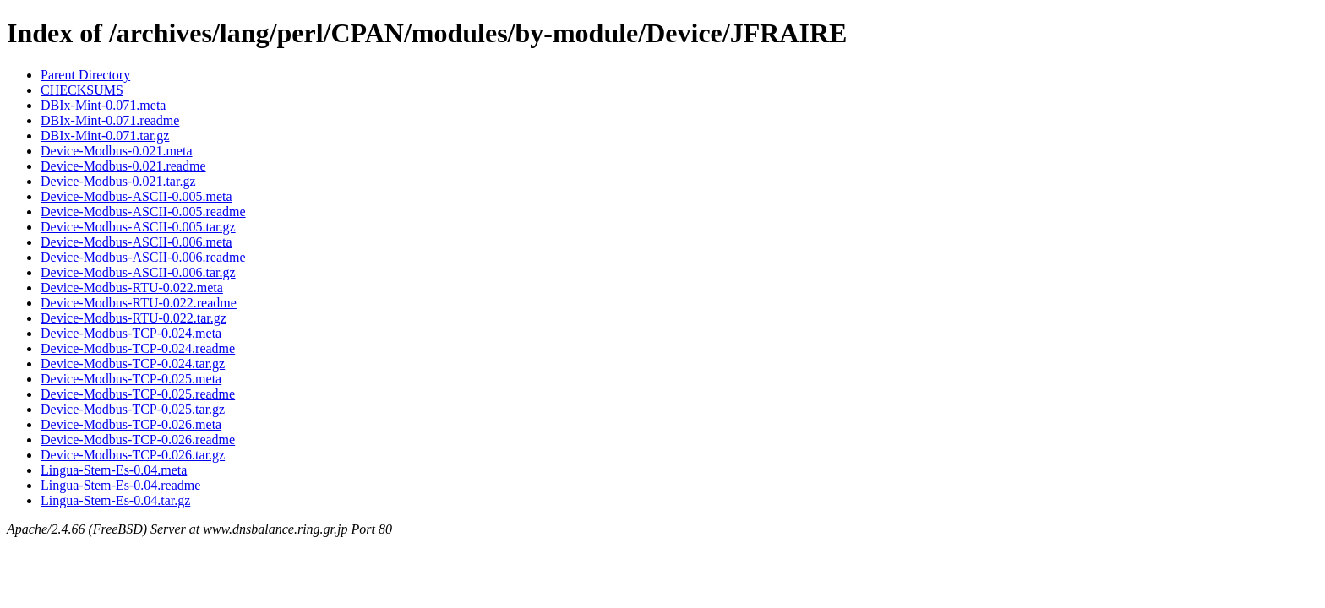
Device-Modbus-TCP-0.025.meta (131, 379)
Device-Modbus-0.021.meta (117, 151)
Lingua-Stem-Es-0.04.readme (120, 485)
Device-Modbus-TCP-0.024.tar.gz (133, 363)
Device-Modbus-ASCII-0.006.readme (143, 257)
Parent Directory (85, 75)
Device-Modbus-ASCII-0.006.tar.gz (138, 272)
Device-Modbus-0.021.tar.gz (118, 181)
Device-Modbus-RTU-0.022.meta (132, 287)
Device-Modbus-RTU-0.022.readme (139, 303)
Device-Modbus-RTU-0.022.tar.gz (133, 318)
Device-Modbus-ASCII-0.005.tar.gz (138, 227)
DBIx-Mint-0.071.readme (110, 120)
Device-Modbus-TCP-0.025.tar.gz (133, 409)
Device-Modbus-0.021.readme (123, 166)
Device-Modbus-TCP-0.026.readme (138, 439)
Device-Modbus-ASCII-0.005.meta (136, 196)
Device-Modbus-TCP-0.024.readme (138, 348)
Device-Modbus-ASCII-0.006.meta (136, 242)
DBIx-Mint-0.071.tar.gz (105, 135)
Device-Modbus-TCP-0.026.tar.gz (133, 455)
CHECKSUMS (82, 90)
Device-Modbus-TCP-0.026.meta (131, 424)
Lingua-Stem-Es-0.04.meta (114, 470)
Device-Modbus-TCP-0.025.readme (138, 394)
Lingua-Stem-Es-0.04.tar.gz (115, 500)
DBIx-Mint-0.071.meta (103, 105)
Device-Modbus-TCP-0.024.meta (131, 333)
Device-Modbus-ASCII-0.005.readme (143, 211)
